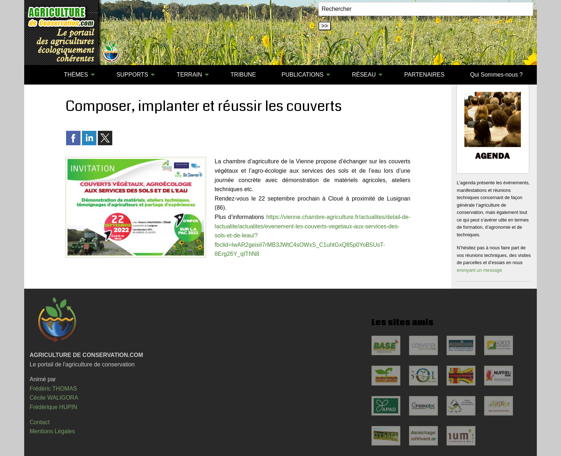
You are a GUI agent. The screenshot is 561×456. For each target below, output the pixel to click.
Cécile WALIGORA (54, 398)
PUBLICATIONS (302, 75)
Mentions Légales (52, 431)
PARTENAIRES (424, 75)
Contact (39, 422)
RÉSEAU (364, 75)
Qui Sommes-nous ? (496, 75)
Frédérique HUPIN (53, 407)
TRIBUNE (243, 75)
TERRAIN (189, 75)
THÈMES (76, 75)
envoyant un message (479, 270)
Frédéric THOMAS (53, 389)
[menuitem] (38, 75)
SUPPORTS (132, 75)
